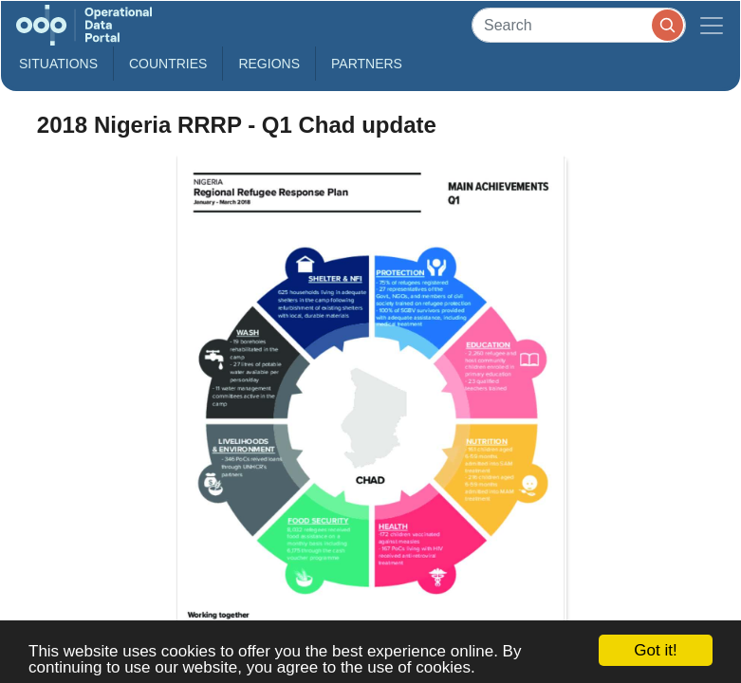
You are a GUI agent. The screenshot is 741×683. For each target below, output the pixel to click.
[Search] (579, 25)
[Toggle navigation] (711, 25)
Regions (269, 63)
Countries (168, 63)
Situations (58, 63)
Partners (366, 63)
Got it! (655, 650)
